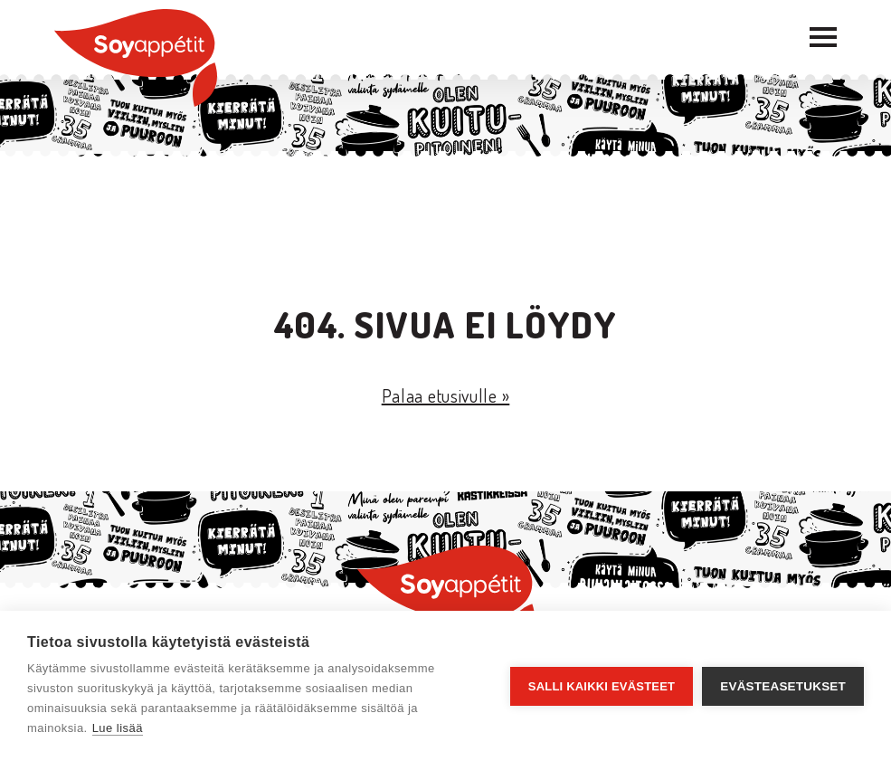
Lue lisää (117, 728)
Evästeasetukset (783, 686)
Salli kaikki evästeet (601, 686)
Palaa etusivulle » (446, 395)
